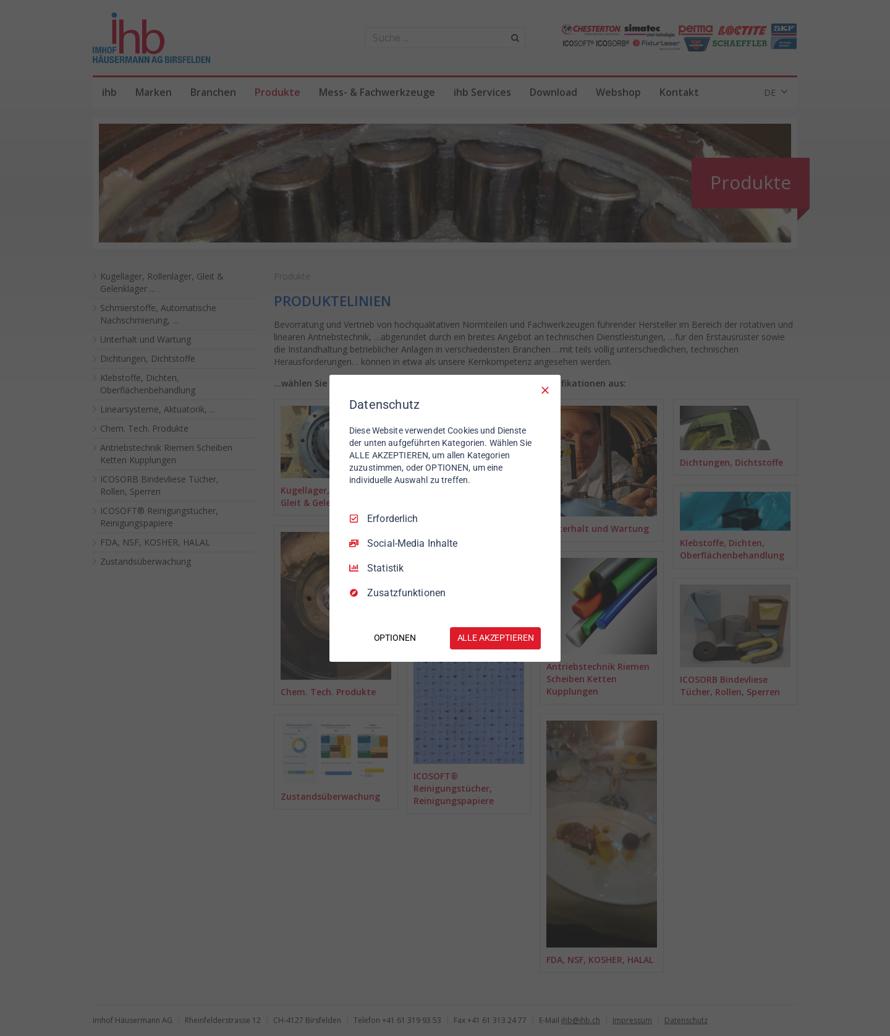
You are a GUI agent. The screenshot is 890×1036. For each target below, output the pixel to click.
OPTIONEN (395, 638)
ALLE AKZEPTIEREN (495, 638)
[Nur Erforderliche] (545, 389)
